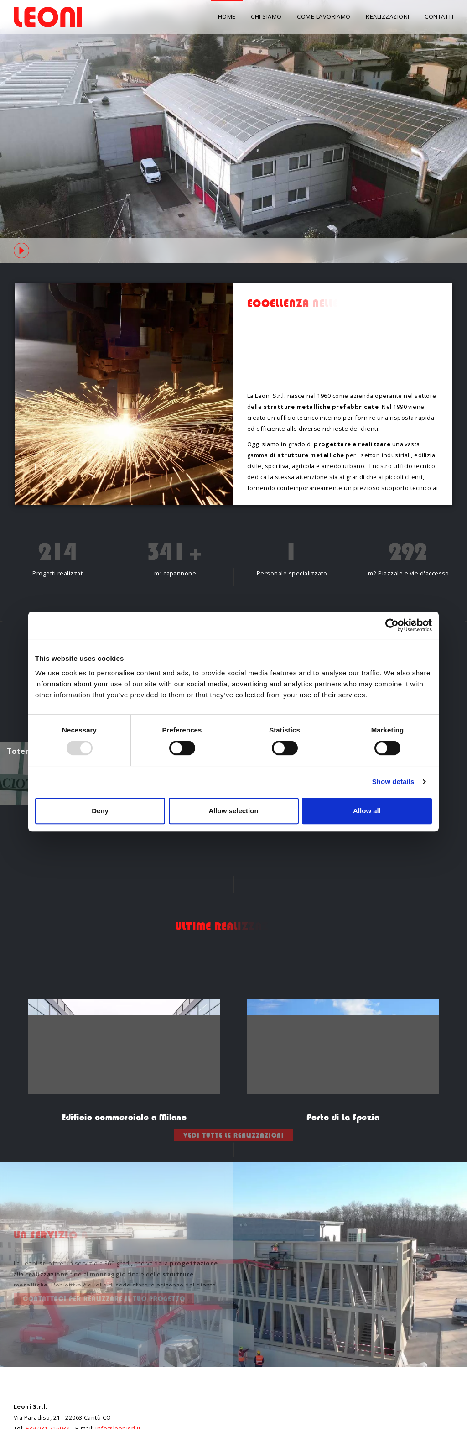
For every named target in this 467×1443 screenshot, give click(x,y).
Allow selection (233, 811)
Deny (100, 811)
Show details (393, 781)
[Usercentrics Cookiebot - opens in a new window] (392, 625)
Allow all (367, 811)
